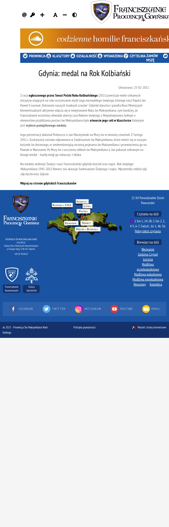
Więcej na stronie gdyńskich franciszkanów (48, 183)
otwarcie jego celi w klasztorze (110, 120)
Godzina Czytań (148, 254)
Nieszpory (140, 284)
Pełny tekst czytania (148, 231)
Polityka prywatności (84, 327)
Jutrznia (148, 259)
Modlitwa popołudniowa (148, 279)
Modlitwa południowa (148, 274)
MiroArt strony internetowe (149, 327)
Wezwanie (147, 249)
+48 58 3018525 (21, 254)
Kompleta (156, 284)
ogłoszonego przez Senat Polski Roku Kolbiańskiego (63, 95)
